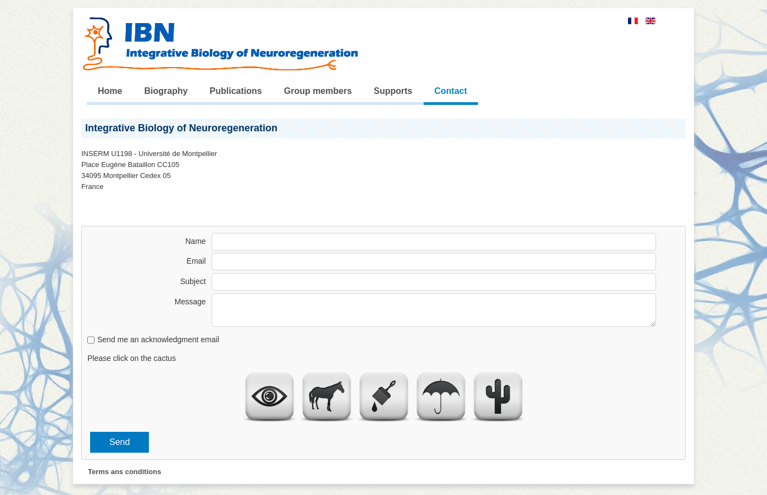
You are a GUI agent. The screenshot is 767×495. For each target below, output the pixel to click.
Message (190, 301)
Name (195, 241)
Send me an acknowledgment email (158, 339)
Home (110, 91)
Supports (393, 91)
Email (196, 261)
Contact (451, 91)
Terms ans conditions (124, 472)
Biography (165, 91)
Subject (193, 281)
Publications (236, 91)
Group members (318, 91)
